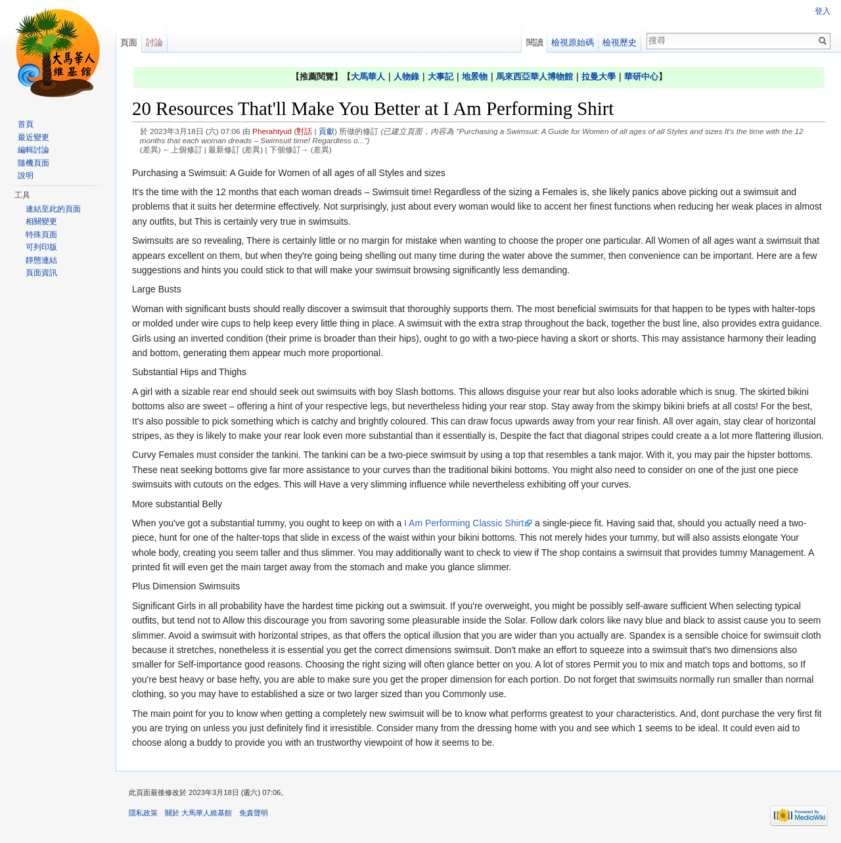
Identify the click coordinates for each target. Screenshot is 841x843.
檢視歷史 (619, 42)
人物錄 (406, 76)
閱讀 (534, 42)
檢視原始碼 (572, 42)
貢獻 (326, 131)
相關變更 (41, 221)
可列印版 (41, 247)
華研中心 (641, 76)
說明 (26, 175)
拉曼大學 (598, 76)
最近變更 (33, 137)
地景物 (475, 76)
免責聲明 (253, 813)
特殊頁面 (41, 234)
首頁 (26, 124)
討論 (154, 42)
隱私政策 (143, 813)
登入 (822, 11)
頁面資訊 (41, 272)
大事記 (440, 76)
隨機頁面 (33, 163)
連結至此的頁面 (53, 209)
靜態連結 (41, 260)
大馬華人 (368, 76)
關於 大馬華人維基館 (198, 813)
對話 (304, 131)
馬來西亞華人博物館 (534, 76)
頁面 (128, 42)
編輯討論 (33, 149)
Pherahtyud (272, 131)
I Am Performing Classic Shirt (464, 523)
